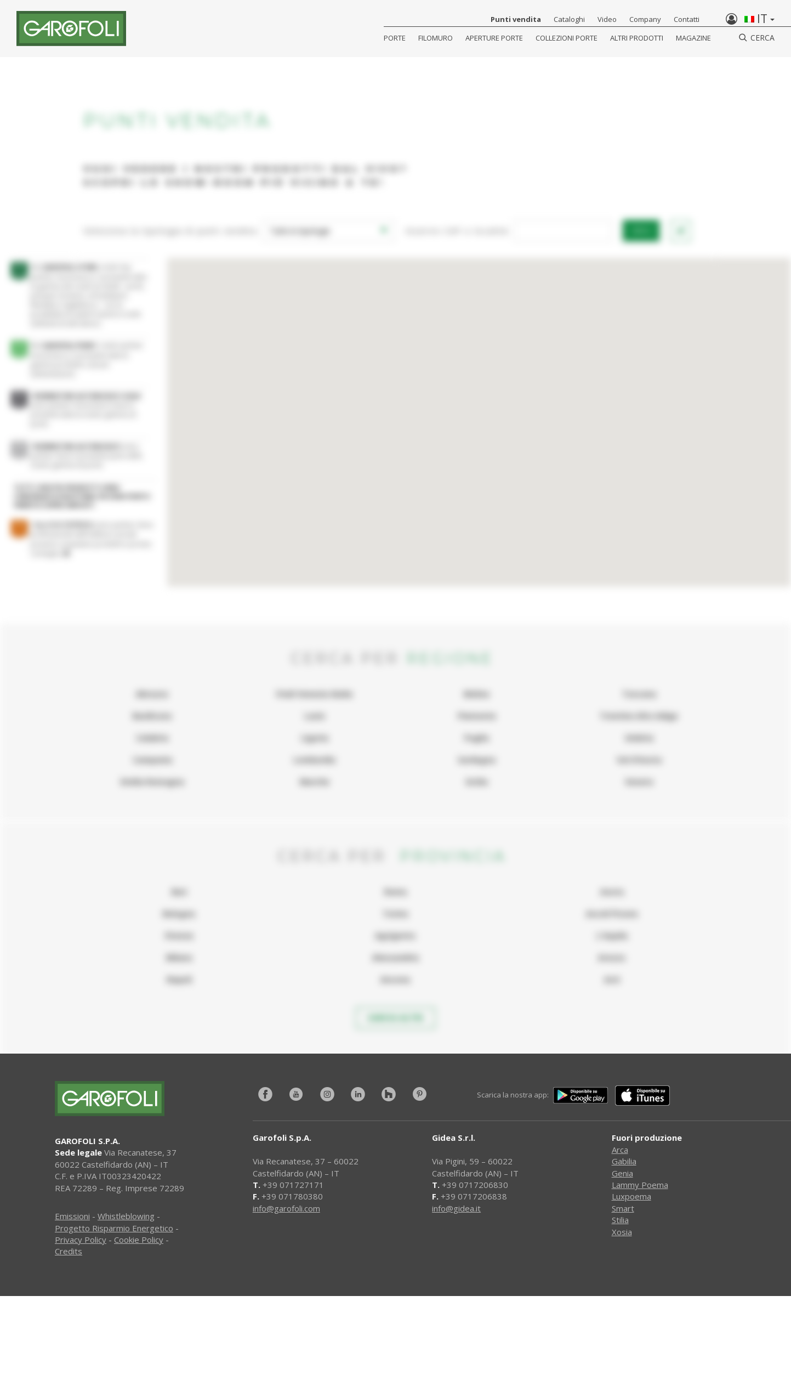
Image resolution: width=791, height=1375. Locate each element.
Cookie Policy (138, 1239)
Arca (620, 1149)
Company (645, 19)
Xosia (622, 1231)
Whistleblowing (126, 1215)
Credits (68, 1251)
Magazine (693, 38)
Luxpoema (631, 1196)
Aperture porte (494, 38)
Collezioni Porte (566, 38)
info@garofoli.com (286, 1208)
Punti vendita (516, 19)
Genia (622, 1173)
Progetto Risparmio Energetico (114, 1228)
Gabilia (624, 1161)
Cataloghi (569, 19)
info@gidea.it (456, 1208)
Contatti (686, 19)
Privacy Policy (80, 1239)
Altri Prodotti (636, 38)
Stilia (620, 1219)
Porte (395, 38)
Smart (623, 1208)
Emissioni (72, 1215)
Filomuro (435, 38)
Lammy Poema (640, 1184)
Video (607, 19)
